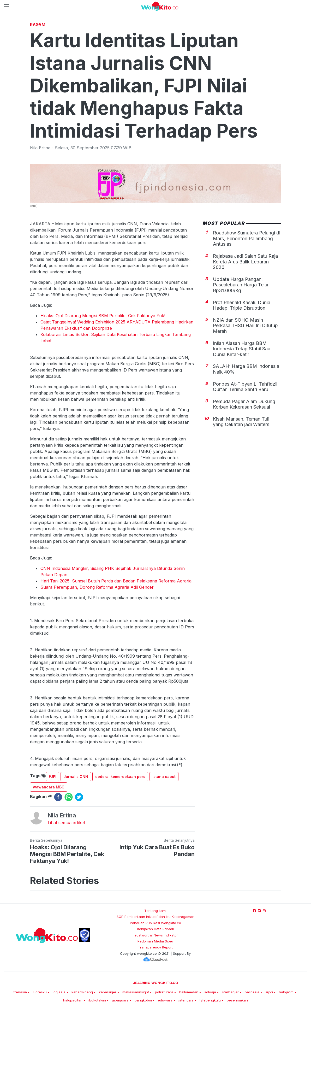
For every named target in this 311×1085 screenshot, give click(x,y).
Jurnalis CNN (75, 849)
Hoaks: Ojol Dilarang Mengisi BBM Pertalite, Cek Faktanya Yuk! (102, 388)
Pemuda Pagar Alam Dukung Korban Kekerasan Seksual (244, 477)
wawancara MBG (48, 860)
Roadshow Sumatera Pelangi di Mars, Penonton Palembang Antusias (246, 311)
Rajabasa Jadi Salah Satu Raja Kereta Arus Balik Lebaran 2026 (245, 334)
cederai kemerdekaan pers (120, 849)
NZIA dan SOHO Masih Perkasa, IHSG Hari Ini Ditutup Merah (245, 398)
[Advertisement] (155, 58)
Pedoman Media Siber (155, 1014)
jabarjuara (120, 1073)
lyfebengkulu (210, 1073)
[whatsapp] (68, 870)
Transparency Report (155, 1020)
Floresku (40, 1065)
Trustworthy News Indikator (155, 1008)
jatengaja (186, 1073)
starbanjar (230, 1065)
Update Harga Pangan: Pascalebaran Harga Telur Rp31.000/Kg (241, 358)
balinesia (252, 1065)
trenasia (20, 1065)
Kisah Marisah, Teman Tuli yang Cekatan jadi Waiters (241, 494)
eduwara (165, 1073)
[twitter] (79, 870)
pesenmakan (237, 1073)
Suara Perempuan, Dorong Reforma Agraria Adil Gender (97, 660)
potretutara (164, 1065)
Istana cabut (164, 849)
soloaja (210, 1065)
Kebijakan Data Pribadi (155, 1002)
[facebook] (58, 870)
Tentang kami (155, 984)
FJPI (52, 849)
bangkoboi (143, 1073)
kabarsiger (107, 1065)
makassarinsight (135, 1065)
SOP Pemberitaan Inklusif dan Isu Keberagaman (155, 990)
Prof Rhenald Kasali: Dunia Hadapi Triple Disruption (241, 378)
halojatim (286, 1065)
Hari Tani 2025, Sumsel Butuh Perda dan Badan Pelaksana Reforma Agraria (116, 654)
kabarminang (82, 1065)
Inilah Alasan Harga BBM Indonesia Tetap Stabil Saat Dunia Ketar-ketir (242, 422)
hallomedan (188, 1065)
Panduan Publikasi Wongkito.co (155, 996)
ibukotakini (97, 1073)
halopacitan (72, 1073)
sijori (269, 1065)
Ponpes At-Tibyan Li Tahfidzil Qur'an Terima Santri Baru (245, 459)
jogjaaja (59, 1065)
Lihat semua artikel (66, 895)
